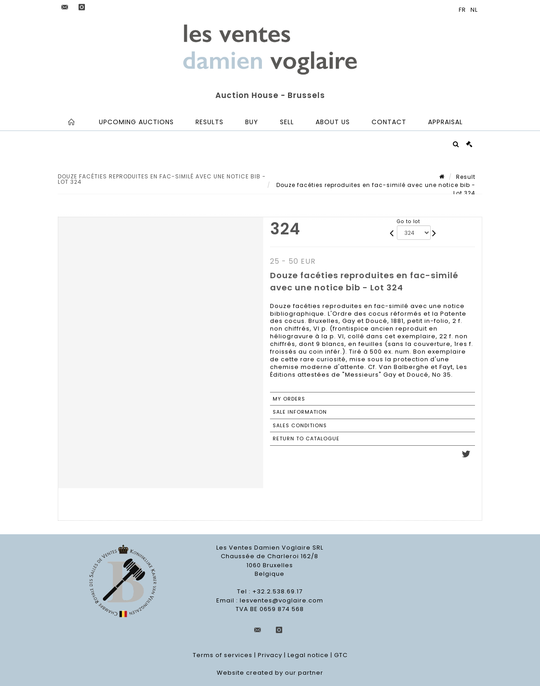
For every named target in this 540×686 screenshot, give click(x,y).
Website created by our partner (270, 672)
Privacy (270, 655)
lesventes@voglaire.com (281, 600)
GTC (341, 655)
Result (465, 177)
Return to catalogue (306, 438)
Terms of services (222, 655)
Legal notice (308, 655)
